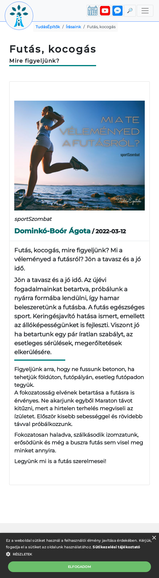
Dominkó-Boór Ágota (52, 231)
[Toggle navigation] (145, 11)
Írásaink (73, 27)
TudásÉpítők (48, 27)
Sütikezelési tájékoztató (116, 547)
